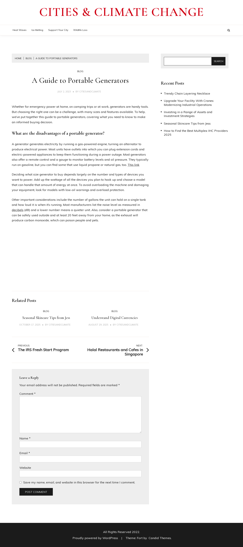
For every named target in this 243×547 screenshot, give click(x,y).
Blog (80, 71)
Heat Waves (19, 30)
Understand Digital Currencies (114, 318)
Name (25, 438)
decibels (17, 210)
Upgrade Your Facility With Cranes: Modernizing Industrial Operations (189, 103)
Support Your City (58, 30)
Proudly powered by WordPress (96, 538)
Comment (27, 394)
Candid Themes (160, 538)
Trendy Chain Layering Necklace (187, 93)
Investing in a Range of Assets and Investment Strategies (188, 114)
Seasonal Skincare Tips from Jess (46, 318)
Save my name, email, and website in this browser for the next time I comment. (79, 482)
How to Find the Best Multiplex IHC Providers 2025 (196, 133)
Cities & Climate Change (121, 12)
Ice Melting (37, 30)
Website (25, 468)
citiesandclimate (90, 91)
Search (218, 61)
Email (24, 453)
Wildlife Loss (80, 30)
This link (133, 165)
